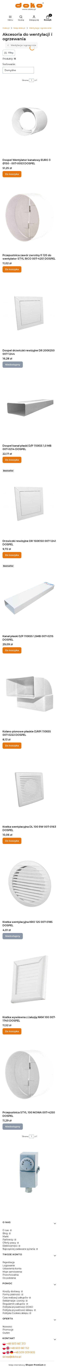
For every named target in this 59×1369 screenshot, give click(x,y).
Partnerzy (8, 1239)
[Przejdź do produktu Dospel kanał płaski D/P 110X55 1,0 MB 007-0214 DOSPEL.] (29, 408)
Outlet (6, 1332)
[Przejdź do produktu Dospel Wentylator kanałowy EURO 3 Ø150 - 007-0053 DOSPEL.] (29, 122)
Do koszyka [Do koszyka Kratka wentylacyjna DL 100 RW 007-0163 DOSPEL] (12, 840)
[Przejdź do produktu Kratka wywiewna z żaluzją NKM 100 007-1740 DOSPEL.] (29, 979)
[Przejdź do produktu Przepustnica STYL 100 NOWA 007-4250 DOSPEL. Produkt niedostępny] (29, 1074)
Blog (5, 1233)
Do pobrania (9, 1278)
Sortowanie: (9, 64)
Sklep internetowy (25, 1365)
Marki (5, 1236)
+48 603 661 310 (16, 1343)
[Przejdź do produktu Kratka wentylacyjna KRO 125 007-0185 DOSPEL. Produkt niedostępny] (29, 884)
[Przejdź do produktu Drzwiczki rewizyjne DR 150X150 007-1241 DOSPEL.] (29, 503)
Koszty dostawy (12, 1291)
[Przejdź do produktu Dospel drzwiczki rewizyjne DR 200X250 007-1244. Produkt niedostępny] (29, 312)
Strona (25, 80)
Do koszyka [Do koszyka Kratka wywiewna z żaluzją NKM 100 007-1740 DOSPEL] (12, 1031)
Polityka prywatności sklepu (18, 1310)
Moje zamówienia (12, 1271)
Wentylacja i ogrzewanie (40, 28)
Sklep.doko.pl (19, 28)
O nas (6, 1230)
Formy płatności (12, 1294)
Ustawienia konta (12, 1268)
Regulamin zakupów (14, 1303)
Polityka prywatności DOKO (18, 1307)
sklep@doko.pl (12, 1356)
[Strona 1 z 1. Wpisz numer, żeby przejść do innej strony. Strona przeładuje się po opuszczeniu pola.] (31, 80)
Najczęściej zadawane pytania (19, 1249)
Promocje (8, 1329)
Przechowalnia (11, 1274)
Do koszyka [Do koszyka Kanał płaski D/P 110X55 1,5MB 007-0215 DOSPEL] (12, 650)
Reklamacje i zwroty (14, 1300)
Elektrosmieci (10, 1245)
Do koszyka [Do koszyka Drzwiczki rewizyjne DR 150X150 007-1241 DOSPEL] (12, 555)
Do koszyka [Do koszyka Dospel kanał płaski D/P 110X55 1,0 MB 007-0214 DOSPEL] (12, 459)
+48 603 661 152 (19, 1348)
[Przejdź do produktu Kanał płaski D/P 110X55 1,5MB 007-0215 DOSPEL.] (29, 598)
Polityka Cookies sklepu (16, 1313)
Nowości (7, 1326)
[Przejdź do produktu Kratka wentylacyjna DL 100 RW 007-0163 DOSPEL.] (29, 789)
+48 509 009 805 (24, 1352)
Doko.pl (6, 28)
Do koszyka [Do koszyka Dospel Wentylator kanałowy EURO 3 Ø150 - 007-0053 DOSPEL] (12, 174)
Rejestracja (8, 1262)
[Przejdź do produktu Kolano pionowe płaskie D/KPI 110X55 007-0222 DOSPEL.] (29, 693)
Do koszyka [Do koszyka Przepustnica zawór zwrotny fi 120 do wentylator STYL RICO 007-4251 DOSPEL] (12, 269)
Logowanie (9, 1265)
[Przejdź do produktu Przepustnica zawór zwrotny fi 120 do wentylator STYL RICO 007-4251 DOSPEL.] (29, 217)
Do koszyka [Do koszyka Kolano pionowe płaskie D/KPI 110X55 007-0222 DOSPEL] (12, 745)
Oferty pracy (10, 1242)
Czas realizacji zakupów (16, 1297)
